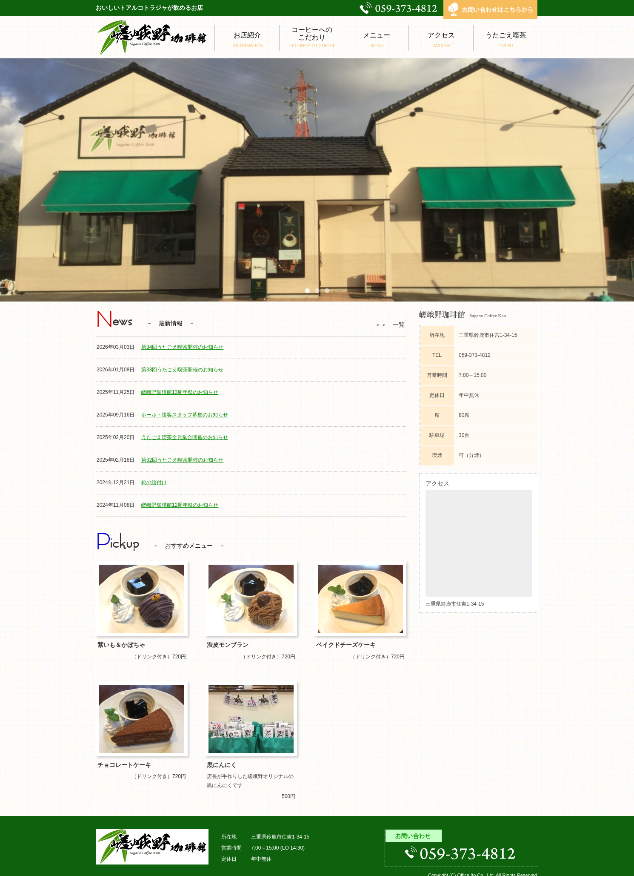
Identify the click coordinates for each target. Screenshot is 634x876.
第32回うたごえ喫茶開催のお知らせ (182, 460)
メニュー (376, 40)
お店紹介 (247, 40)
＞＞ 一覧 (390, 324)
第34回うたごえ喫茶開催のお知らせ (182, 347)
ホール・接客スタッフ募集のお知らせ (184, 415)
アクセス (441, 40)
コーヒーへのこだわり (311, 37)
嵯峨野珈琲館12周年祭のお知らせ (179, 505)
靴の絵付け (154, 482)
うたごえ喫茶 (505, 40)
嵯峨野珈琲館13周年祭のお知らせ (179, 392)
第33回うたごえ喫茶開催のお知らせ (182, 370)
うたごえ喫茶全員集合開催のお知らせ (184, 437)
